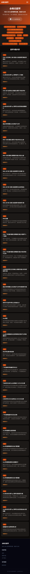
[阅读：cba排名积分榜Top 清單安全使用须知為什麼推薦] (15, 512)
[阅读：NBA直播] (15, 221)
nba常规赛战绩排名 (21, 26)
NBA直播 (19, 35)
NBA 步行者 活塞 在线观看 (10, 26)
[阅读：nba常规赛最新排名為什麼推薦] (15, 448)
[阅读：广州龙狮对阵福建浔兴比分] (15, 370)
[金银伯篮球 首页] (4, 2)
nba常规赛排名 (10, 38)
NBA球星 (25, 35)
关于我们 (4, 558)
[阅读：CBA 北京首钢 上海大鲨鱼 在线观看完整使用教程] (15, 60)
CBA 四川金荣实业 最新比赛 (15, 40)
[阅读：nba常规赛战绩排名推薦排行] (15, 464)
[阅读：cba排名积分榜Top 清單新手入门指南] (15, 77)
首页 (3, 553)
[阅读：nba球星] (15, 320)
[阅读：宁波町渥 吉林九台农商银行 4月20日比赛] (15, 385)
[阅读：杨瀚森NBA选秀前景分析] (15, 529)
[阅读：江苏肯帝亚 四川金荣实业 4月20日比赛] (15, 401)
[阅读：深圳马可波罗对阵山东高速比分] (15, 305)
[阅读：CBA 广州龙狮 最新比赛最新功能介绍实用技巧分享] (15, 255)
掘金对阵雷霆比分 (19, 38)
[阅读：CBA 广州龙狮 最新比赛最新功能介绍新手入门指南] (15, 237)
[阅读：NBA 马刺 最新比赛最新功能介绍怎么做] (15, 158)
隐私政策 (4, 565)
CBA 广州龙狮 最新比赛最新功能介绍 (15, 29)
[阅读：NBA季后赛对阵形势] (15, 354)
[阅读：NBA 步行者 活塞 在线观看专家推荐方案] (15, 205)
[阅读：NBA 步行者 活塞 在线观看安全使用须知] (15, 189)
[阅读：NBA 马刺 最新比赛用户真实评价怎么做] (15, 142)
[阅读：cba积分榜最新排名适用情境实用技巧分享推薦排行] (15, 337)
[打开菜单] (27, 2)
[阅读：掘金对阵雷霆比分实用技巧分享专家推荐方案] (15, 289)
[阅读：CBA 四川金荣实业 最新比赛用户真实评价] (15, 93)
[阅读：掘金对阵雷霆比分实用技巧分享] (15, 126)
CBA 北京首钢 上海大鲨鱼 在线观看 (10, 43)
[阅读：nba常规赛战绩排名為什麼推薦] (15, 480)
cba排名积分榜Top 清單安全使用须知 (15, 32)
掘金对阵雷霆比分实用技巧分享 (9, 35)
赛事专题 (4, 555)
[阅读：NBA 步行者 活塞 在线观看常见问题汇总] (15, 173)
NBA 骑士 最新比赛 (23, 43)
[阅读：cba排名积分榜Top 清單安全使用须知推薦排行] (15, 109)
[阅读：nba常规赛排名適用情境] (15, 433)
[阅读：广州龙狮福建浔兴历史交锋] (15, 417)
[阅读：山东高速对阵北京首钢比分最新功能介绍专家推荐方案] (15, 272)
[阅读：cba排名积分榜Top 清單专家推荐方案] (15, 496)
